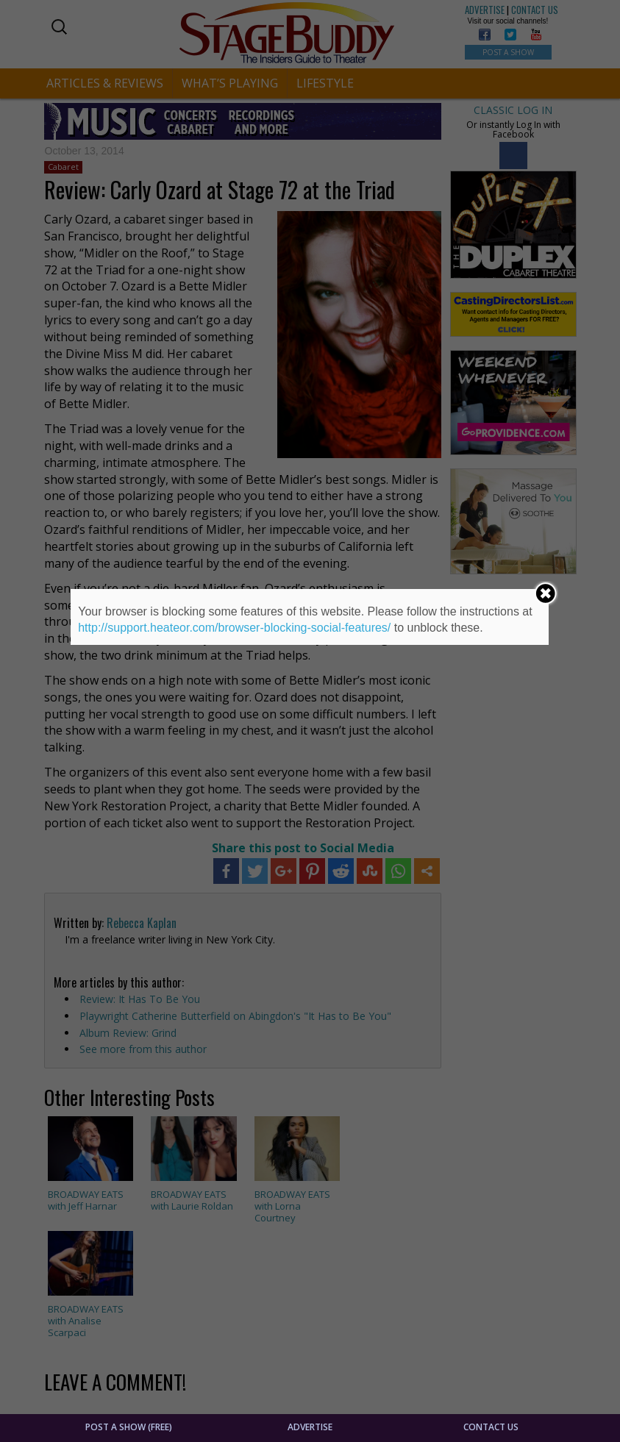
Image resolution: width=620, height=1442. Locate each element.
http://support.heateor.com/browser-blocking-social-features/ (234, 627)
